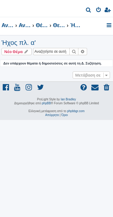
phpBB (46, 103)
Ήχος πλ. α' (19, 42)
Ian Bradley (68, 99)
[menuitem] (88, 11)
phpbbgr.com (76, 111)
